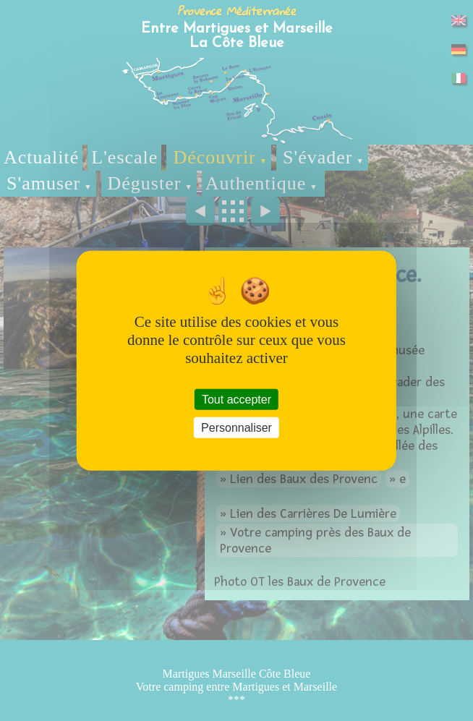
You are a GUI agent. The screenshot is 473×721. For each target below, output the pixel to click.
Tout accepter (236, 399)
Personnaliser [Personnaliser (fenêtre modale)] (236, 428)
